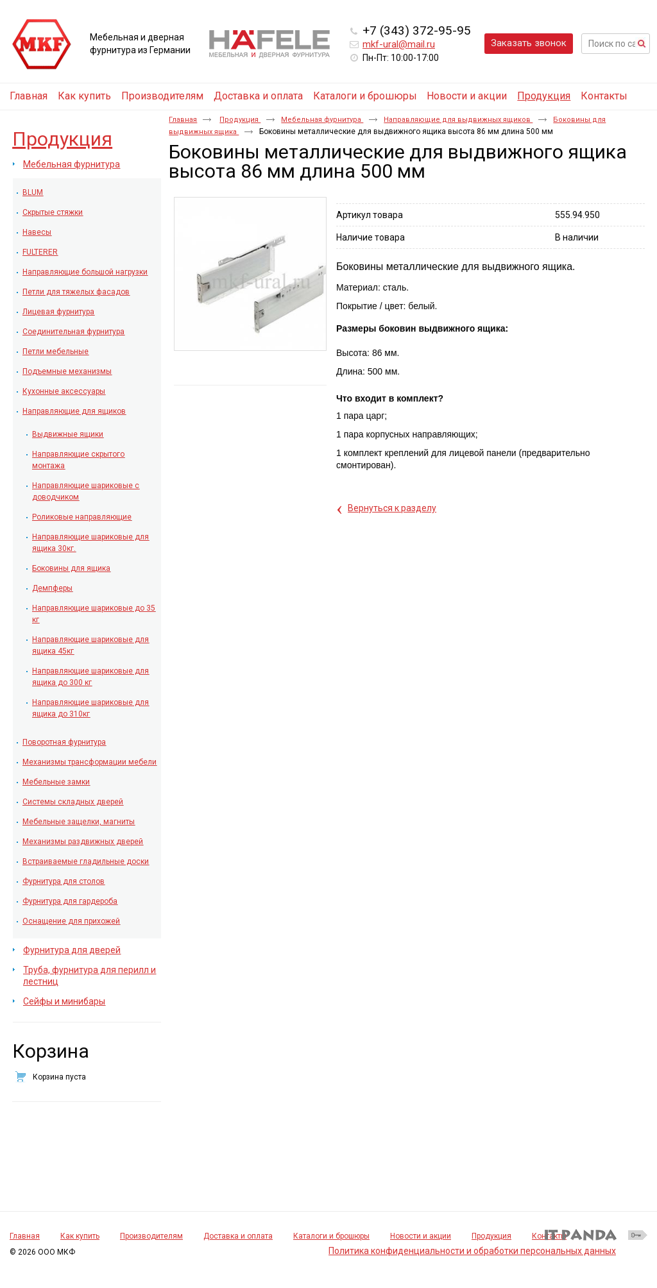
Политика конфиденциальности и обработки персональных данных (472, 1251)
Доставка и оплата (238, 1236)
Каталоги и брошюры (331, 1236)
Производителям (151, 1236)
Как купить (79, 1236)
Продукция (543, 96)
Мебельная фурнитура (322, 119)
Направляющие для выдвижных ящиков (458, 119)
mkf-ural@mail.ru (399, 44)
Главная (183, 119)
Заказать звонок (529, 43)
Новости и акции (420, 1236)
